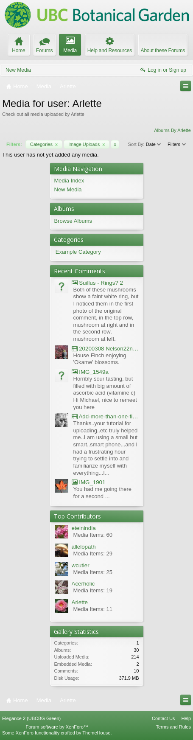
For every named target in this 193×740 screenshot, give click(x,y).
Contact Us (163, 718)
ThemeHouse (96, 732)
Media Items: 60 (93, 535)
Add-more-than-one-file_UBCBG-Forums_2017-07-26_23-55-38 (105, 416)
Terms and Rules (173, 726)
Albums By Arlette (172, 130)
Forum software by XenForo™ (57, 726)
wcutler (81, 565)
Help (186, 718)
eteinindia (84, 528)
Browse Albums (73, 221)
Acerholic (83, 583)
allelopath (84, 547)
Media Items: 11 (93, 609)
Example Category (78, 252)
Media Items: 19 (93, 590)
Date (154, 144)
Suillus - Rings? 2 (97, 283)
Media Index (69, 180)
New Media (18, 70)
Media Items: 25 (93, 572)
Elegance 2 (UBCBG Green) (31, 718)
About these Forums (163, 50)
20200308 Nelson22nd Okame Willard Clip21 (105, 348)
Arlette (80, 602)
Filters (177, 144)
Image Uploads (86, 144)
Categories (44, 144)
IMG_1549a (90, 372)
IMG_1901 (89, 482)
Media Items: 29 (93, 553)
